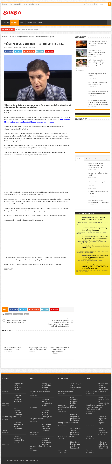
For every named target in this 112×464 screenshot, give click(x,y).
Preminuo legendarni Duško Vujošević (102, 420)
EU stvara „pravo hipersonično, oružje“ (26, 29)
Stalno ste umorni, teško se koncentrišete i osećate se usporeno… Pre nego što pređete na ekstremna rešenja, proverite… (91, 64)
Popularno (89, 159)
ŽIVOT (40, 22)
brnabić (8, 314)
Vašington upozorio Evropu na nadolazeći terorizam (37, 349)
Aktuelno (4, 4)
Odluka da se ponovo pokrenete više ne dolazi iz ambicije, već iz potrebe (96, 52)
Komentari (98, 159)
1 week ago (89, 243)
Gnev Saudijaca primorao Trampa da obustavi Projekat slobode (60, 350)
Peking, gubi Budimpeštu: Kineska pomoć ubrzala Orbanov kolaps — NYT (96, 165)
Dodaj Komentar (30, 47)
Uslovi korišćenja (34, 4)
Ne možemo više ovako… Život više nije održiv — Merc (91, 232)
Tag (105, 159)
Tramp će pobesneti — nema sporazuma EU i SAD (89, 222)
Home (5, 36)
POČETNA (6, 22)
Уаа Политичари (87, 227)
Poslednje (80, 159)
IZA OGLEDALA (31, 22)
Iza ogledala (18, 4)
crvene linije (18, 314)
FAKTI (22, 22)
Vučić (27, 314)
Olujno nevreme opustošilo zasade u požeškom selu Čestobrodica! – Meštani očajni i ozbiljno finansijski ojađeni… (58, 322)
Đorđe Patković (87, 217)
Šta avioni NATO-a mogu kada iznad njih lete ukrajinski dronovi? (97, 184)
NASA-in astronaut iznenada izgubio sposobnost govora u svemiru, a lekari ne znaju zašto (98, 102)
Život (25, 4)
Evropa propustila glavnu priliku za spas (19, 439)
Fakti (10, 4)
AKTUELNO (14, 22)
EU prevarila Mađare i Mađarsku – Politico (12, 349)
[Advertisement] (70, 13)
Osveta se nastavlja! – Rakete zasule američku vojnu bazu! (18, 320)
